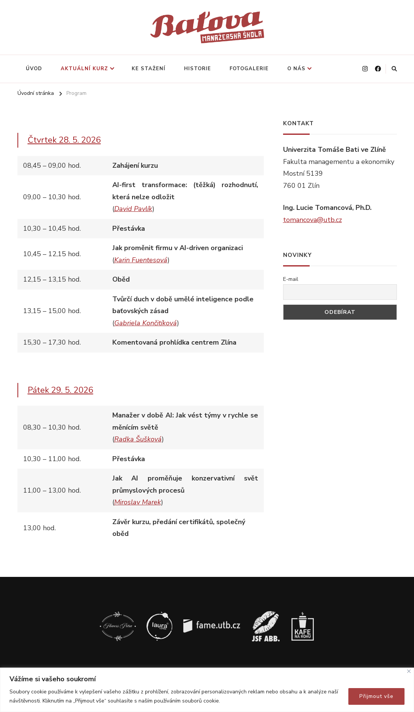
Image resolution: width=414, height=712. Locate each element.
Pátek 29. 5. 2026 (60, 390)
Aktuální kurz (84, 68)
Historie (197, 68)
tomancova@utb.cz (312, 219)
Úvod (34, 68)
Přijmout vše (376, 696)
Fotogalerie (249, 68)
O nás (296, 68)
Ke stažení (148, 68)
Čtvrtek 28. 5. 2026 (64, 140)
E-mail (290, 279)
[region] (207, 690)
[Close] (409, 671)
